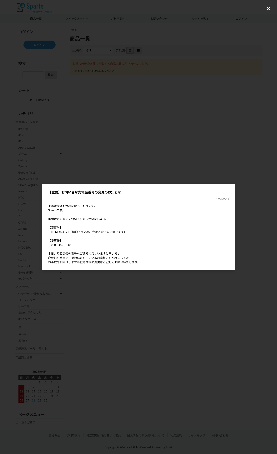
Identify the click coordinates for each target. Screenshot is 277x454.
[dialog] (138, 227)
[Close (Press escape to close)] (268, 8)
